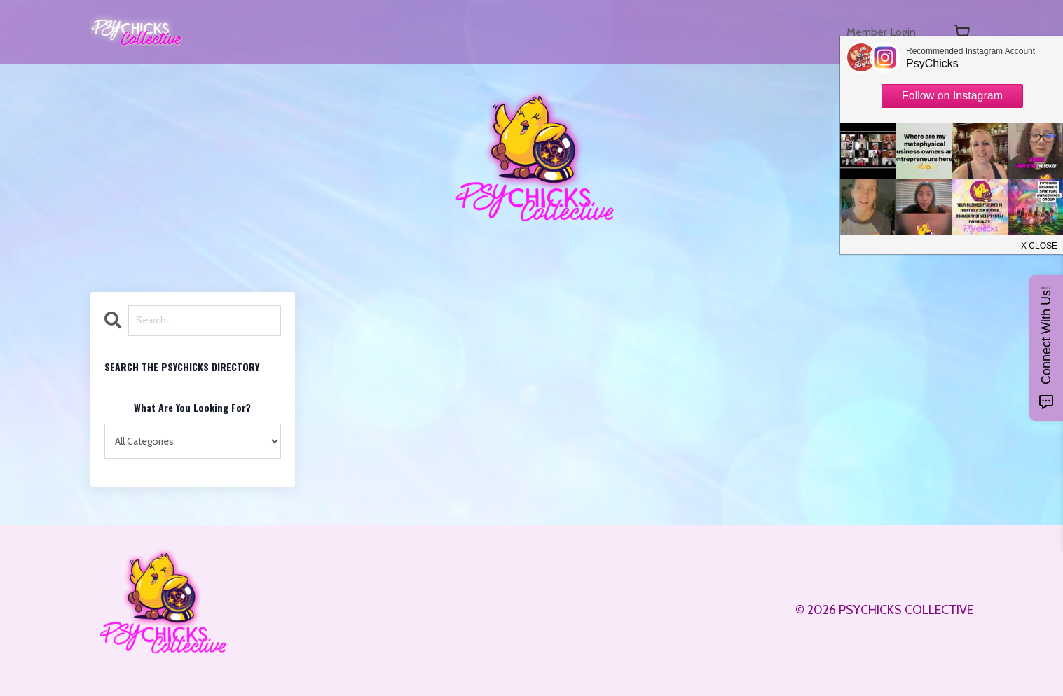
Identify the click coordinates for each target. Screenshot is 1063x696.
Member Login (876, 32)
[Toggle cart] (962, 32)
